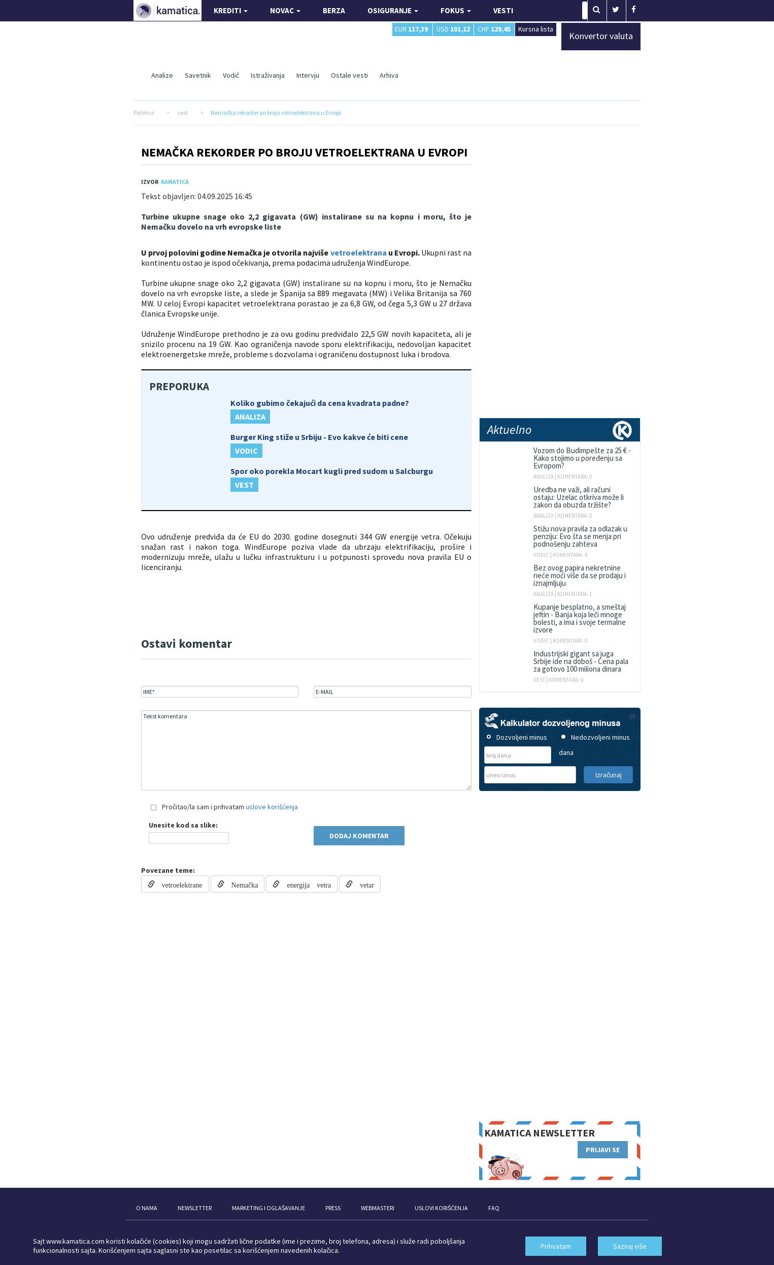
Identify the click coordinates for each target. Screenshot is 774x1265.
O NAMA (146, 1208)
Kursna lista (535, 28)
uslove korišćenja (272, 806)
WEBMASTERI (377, 1208)
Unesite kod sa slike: (183, 825)
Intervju (307, 75)
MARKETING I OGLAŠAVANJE (268, 1208)
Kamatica (175, 181)
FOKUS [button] (456, 10)
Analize (162, 75)
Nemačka (241, 884)
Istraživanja (268, 75)
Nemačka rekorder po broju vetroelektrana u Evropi (304, 152)
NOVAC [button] (285, 10)
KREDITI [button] (231, 10)
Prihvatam (556, 1246)
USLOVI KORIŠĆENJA (441, 1208)
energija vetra (305, 884)
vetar (363, 884)
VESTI (503, 10)
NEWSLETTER (195, 1208)
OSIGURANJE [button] (392, 10)
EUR (411, 29)
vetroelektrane (179, 884)
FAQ (493, 1208)
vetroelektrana (358, 252)
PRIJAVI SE (603, 1149)
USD (453, 29)
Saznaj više (630, 1246)
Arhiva (389, 75)
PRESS (333, 1208)
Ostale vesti (349, 75)
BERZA (334, 10)
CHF (494, 29)
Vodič (231, 75)
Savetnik (198, 75)
